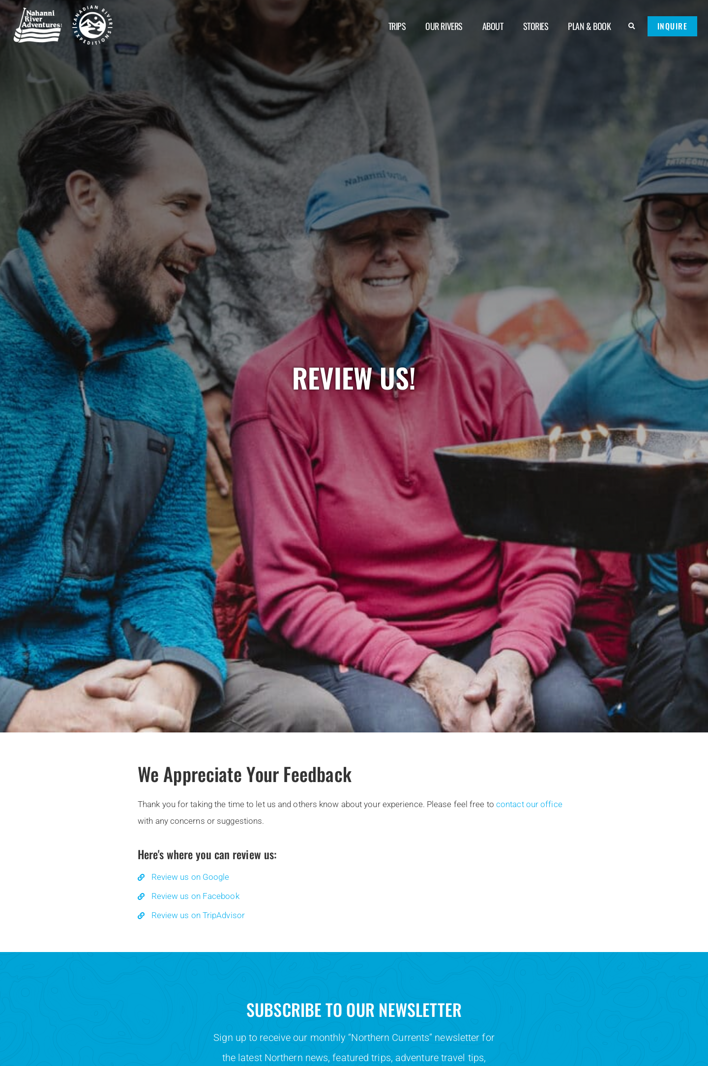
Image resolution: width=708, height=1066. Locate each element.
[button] (632, 26)
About (492, 26)
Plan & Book (589, 26)
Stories (536, 26)
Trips (397, 26)
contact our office (529, 804)
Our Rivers (444, 26)
